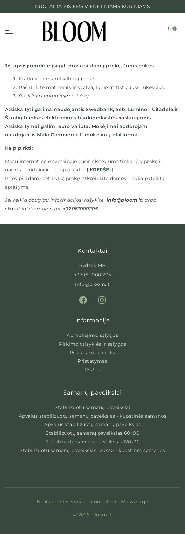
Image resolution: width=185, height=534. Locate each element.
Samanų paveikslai (92, 392)
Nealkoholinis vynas (61, 502)
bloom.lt (101, 515)
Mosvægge (134, 502)
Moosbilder (103, 502)
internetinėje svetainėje (47, 161)
